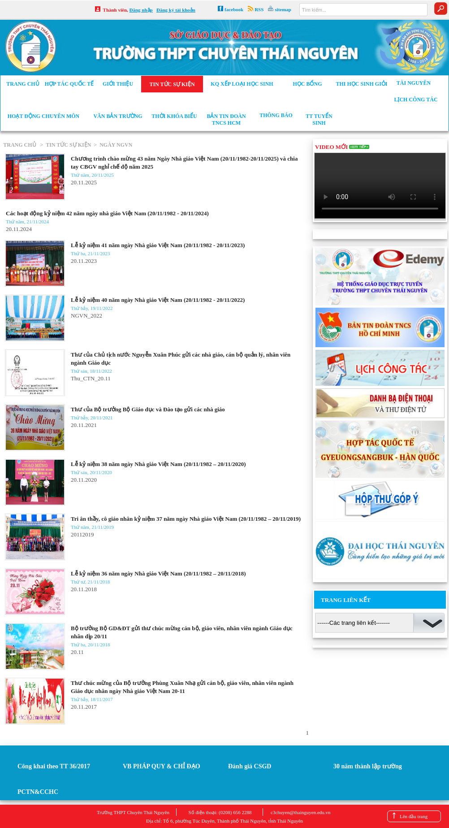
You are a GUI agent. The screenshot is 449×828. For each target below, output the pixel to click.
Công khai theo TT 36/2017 (53, 766)
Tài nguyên (414, 83)
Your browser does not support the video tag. (380, 185)
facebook (233, 9)
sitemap (283, 9)
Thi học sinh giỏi (361, 84)
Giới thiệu (118, 84)
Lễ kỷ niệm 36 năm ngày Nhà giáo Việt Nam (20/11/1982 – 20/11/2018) (158, 573)
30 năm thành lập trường (367, 766)
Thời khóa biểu (174, 116)
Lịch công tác (415, 99)
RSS (259, 9)
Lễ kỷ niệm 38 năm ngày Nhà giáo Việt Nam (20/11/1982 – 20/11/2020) (158, 464)
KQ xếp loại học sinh (242, 84)
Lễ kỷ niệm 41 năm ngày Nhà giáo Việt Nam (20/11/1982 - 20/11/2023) (158, 245)
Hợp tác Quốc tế (69, 84)
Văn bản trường (117, 116)
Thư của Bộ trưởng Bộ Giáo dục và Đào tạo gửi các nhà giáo (148, 409)
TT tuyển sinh (319, 119)
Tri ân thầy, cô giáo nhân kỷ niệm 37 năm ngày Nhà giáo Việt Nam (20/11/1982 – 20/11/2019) (186, 518)
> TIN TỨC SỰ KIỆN (64, 145)
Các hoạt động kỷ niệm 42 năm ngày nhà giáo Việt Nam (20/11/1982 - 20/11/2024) (107, 213)
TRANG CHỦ (20, 145)
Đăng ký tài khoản (175, 10)
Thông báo (276, 115)
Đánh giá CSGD (249, 766)
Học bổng (307, 84)
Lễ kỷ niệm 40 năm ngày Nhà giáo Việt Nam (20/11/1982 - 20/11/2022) (158, 299)
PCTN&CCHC (37, 792)
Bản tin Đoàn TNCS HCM (226, 119)
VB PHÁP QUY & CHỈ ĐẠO (161, 766)
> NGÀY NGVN (111, 145)
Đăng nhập (141, 10)
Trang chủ (22, 84)
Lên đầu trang (413, 816)
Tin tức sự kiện (171, 84)
